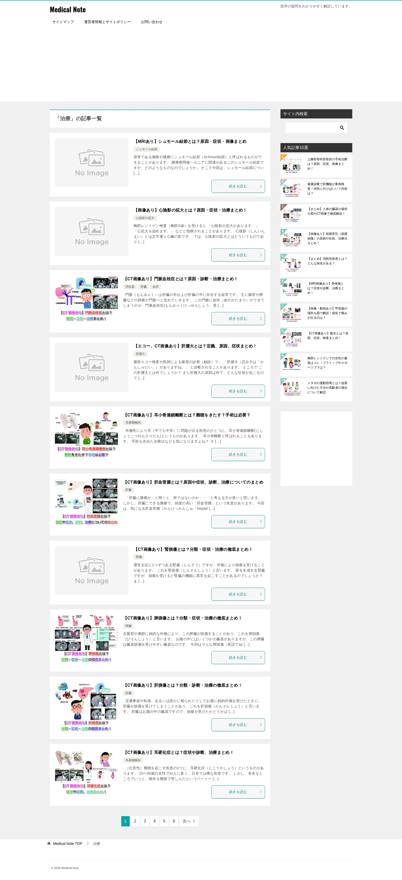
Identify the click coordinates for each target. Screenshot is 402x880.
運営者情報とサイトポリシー (107, 22)
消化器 (130, 286)
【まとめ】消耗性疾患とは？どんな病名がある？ (327, 261)
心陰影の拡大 (145, 218)
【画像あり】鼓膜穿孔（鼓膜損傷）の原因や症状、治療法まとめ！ (327, 238)
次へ (187, 821)
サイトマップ (63, 22)
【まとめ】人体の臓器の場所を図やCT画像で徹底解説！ (327, 211)
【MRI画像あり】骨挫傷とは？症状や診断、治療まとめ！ (325, 288)
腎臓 (139, 557)
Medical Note (70, 9)
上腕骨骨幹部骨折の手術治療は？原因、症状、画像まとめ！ (327, 163)
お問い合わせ (152, 22)
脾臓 (128, 626)
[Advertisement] (201, 66)
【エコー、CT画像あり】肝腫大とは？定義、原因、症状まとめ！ (195, 346)
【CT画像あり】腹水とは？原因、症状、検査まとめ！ (327, 336)
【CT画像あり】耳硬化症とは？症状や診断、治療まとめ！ (178, 752)
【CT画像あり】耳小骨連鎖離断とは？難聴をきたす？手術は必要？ (187, 415)
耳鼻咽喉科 (133, 422)
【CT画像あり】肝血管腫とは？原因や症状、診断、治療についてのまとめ (193, 482)
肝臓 (143, 286)
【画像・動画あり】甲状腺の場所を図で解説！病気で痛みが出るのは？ (327, 313)
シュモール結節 (146, 149)
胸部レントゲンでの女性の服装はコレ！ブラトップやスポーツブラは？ (327, 362)
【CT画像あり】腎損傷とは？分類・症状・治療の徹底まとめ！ (193, 549)
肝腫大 (140, 354)
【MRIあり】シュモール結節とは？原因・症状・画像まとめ (190, 141)
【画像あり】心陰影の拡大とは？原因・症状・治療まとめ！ (190, 210)
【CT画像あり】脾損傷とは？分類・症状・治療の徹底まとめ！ (182, 618)
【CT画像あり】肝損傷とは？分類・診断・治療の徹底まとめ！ (182, 685)
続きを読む (245, 186)
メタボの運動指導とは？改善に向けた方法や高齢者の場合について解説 (327, 387)
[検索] (316, 128)
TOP (67, 844)
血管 (156, 286)
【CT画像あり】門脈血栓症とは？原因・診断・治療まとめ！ (180, 279)
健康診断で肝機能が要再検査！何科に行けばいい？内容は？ (327, 188)
